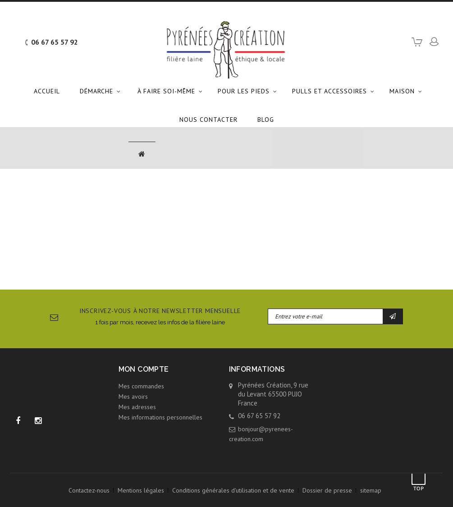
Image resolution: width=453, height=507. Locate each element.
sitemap (370, 490)
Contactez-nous (89, 490)
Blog (265, 119)
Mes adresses (137, 407)
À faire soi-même (166, 91)
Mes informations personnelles (160, 417)
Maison (402, 91)
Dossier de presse (327, 490)
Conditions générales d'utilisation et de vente (233, 490)
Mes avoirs (133, 396)
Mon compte (144, 369)
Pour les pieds (244, 91)
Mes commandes (141, 386)
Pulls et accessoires (329, 91)
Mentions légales (141, 490)
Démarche (96, 91)
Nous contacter (208, 119)
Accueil (47, 91)
